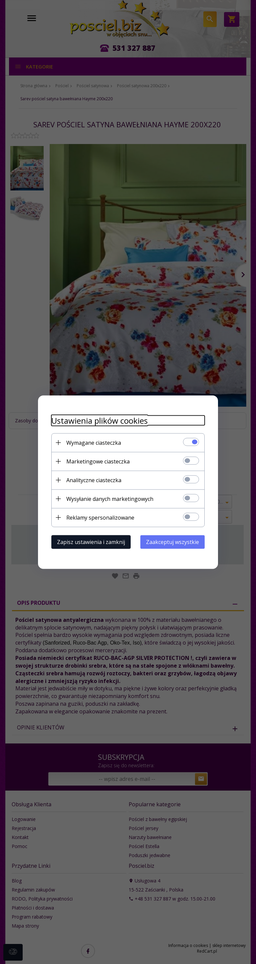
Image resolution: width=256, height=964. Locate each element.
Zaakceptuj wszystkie (172, 541)
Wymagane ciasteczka (93, 442)
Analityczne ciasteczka (93, 480)
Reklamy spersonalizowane (100, 517)
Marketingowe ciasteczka (98, 461)
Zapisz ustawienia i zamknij (91, 541)
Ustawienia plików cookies (99, 420)
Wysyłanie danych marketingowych (109, 498)
